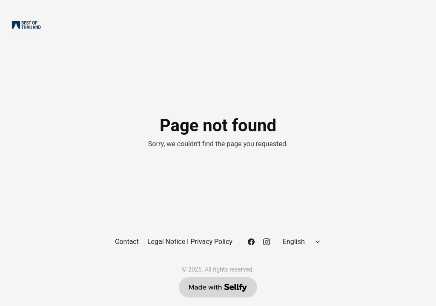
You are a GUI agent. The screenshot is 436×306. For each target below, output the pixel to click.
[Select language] (303, 242)
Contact (127, 242)
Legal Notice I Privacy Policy (189, 242)
